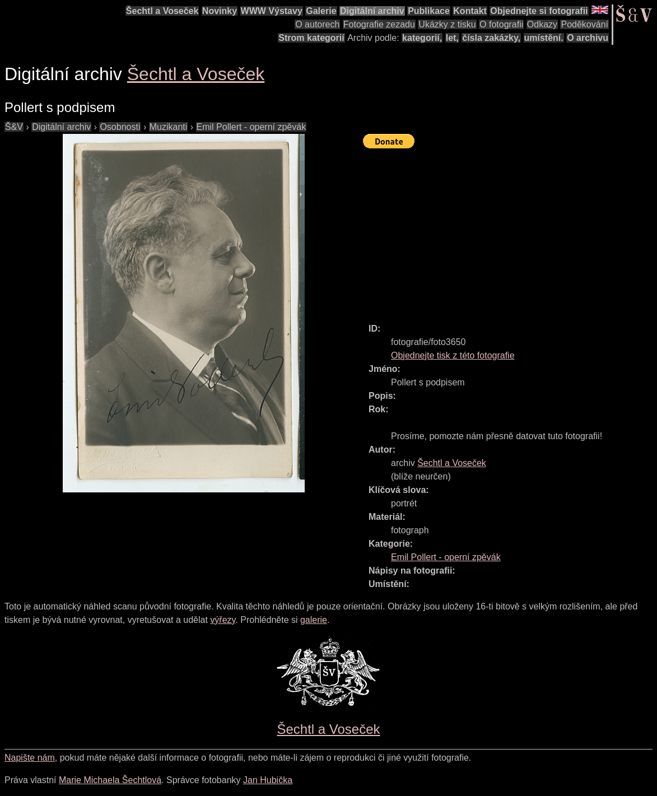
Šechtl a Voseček (162, 11)
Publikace (429, 11)
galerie (313, 620)
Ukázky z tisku (447, 24)
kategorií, (422, 38)
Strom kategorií (311, 38)
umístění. (543, 38)
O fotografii (501, 24)
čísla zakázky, (491, 38)
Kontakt (470, 11)
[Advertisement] (510, 230)
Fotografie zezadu (379, 24)
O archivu (587, 38)
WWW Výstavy (271, 11)
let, (452, 38)
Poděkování (584, 24)
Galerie (321, 11)
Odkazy (542, 24)
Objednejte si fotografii (539, 11)
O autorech (317, 24)
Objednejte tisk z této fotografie (453, 355)
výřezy (222, 620)
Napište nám (29, 757)
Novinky (219, 11)
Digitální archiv (372, 11)
